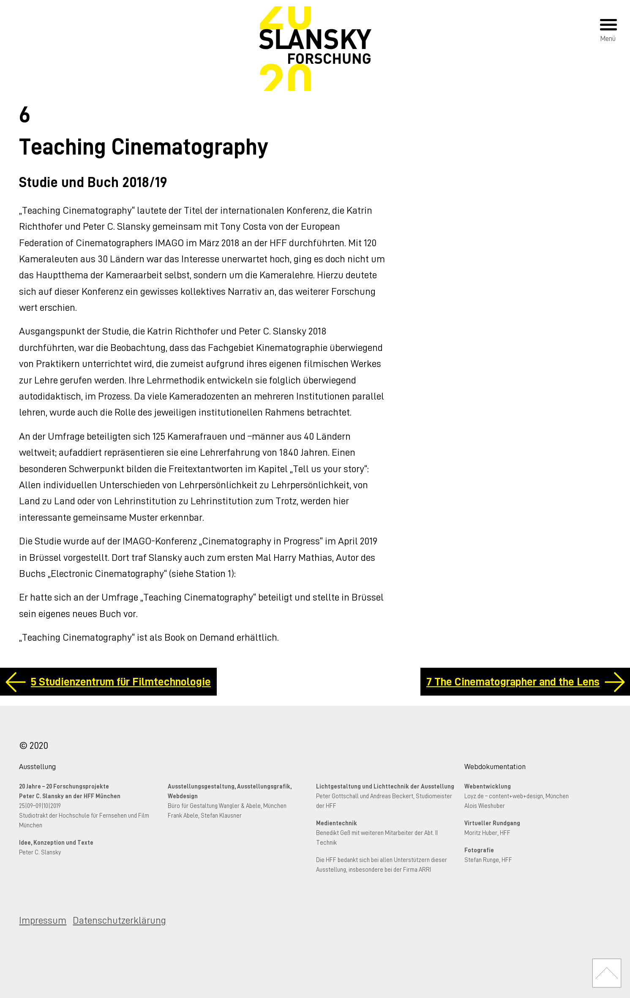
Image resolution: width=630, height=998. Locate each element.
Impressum (42, 920)
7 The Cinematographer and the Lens (513, 682)
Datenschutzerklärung (119, 920)
